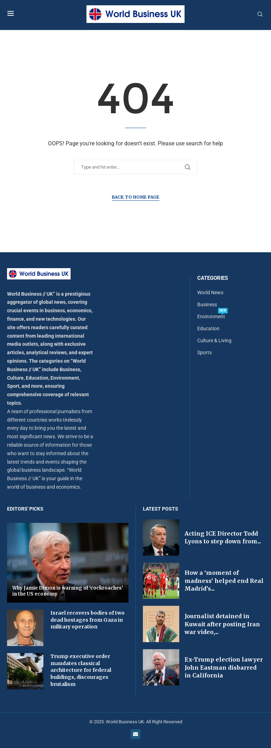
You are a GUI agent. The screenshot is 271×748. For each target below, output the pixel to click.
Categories (212, 278)
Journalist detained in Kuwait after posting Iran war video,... (222, 624)
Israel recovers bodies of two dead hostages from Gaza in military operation (87, 620)
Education (208, 328)
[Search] (260, 14)
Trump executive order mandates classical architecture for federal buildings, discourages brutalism (80, 670)
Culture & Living (214, 340)
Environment (211, 316)
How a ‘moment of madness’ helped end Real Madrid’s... (224, 580)
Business (207, 304)
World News (210, 292)
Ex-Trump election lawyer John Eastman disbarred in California (224, 667)
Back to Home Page (135, 197)
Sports (204, 352)
